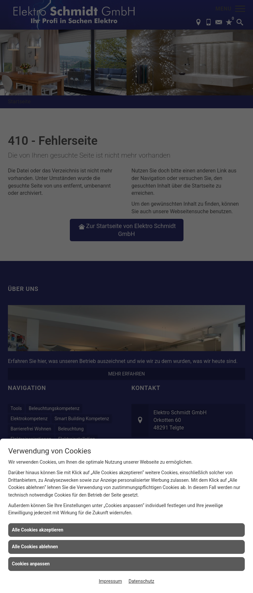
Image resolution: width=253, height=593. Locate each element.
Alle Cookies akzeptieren (37, 529)
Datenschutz (141, 581)
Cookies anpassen (31, 563)
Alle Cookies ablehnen (35, 546)
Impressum (110, 581)
